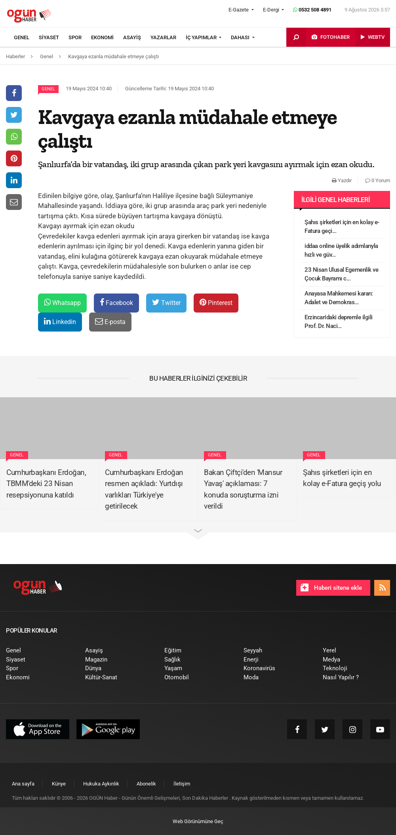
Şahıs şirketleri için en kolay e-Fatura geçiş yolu (342, 478)
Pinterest (216, 302)
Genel (48, 89)
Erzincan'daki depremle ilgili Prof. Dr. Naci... (339, 322)
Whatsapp (62, 302)
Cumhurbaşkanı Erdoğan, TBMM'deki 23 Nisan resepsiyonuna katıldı (46, 483)
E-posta (110, 321)
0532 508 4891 (312, 10)
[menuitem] (26, 38)
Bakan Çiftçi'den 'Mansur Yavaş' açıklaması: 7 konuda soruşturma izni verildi (243, 489)
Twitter (166, 302)
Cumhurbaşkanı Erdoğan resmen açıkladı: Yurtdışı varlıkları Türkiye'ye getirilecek (144, 489)
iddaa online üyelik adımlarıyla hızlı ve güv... (341, 250)
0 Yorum (377, 180)
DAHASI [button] (241, 37)
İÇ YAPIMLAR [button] (202, 37)
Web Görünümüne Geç (198, 821)
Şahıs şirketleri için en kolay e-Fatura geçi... (342, 227)
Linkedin (60, 321)
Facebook (116, 302)
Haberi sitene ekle (331, 587)
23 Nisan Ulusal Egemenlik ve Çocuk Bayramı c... (341, 274)
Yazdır (342, 180)
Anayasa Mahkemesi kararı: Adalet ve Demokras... (339, 298)
